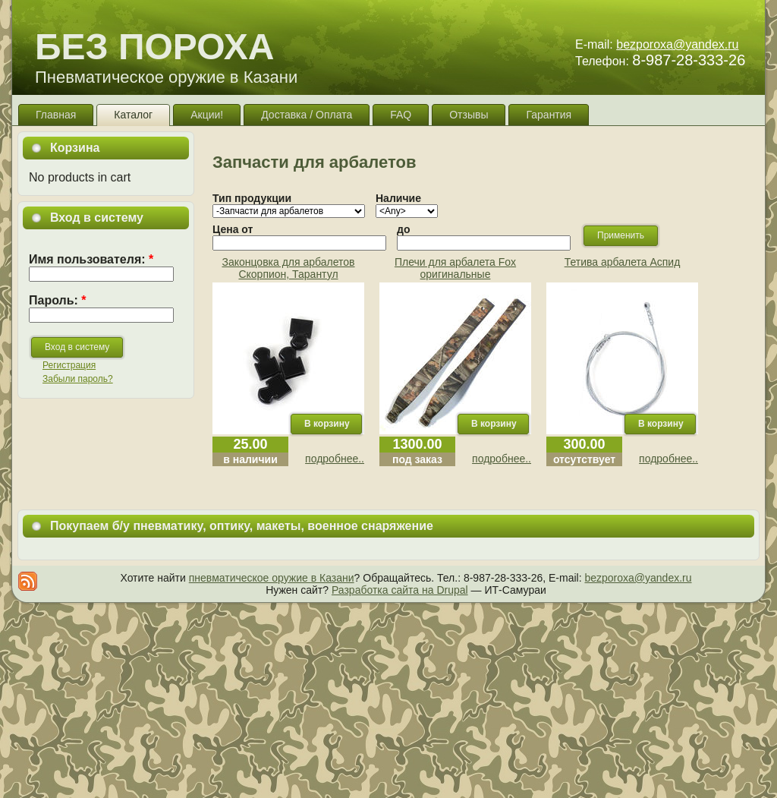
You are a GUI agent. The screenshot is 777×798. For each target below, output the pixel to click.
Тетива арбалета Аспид (623, 262)
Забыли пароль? (77, 379)
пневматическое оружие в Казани (271, 578)
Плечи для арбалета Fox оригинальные (455, 268)
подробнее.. (334, 459)
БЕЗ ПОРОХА (154, 47)
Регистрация (69, 365)
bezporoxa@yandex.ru (677, 44)
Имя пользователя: (91, 259)
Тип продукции (251, 198)
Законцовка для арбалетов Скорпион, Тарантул (288, 268)
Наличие (398, 198)
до (403, 229)
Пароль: (58, 300)
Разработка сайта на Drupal (400, 590)
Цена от (232, 229)
